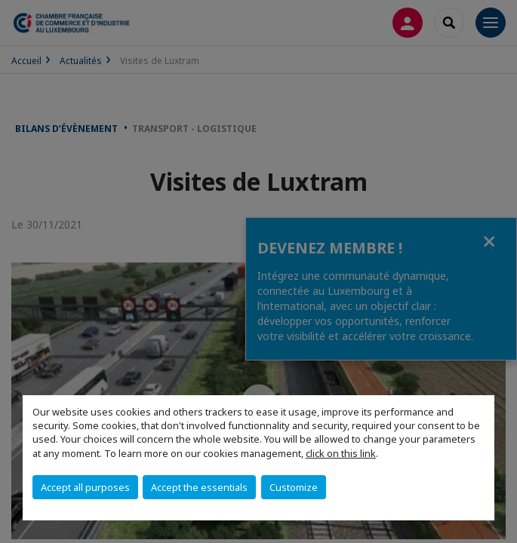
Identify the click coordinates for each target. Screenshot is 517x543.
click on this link (341, 453)
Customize (293, 487)
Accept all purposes (85, 487)
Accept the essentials (199, 487)
